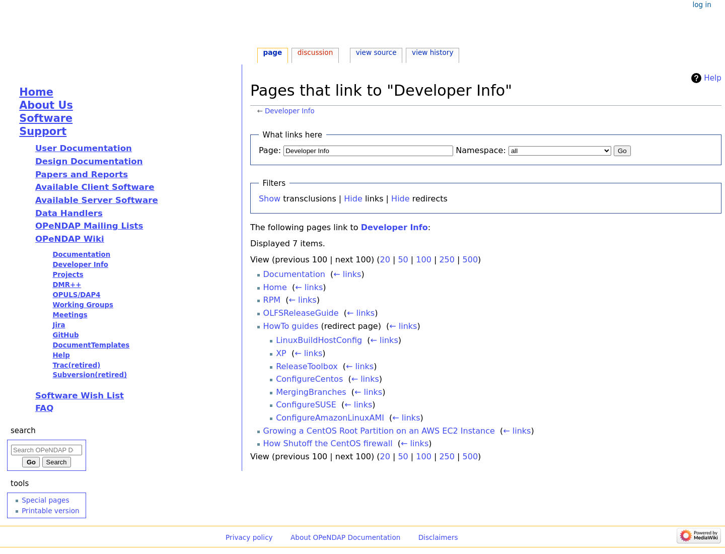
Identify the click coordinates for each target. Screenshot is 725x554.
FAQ (44, 408)
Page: (270, 150)
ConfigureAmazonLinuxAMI (330, 418)
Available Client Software (95, 187)
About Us (46, 105)
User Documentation (83, 148)
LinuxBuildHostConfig (319, 340)
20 (385, 259)
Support (42, 131)
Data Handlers (69, 213)
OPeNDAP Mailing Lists (89, 226)
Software (45, 118)
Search (23, 430)
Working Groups (82, 305)
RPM (272, 300)
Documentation (294, 274)
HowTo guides (291, 326)
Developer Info (290, 111)
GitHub (65, 335)
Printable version (50, 511)
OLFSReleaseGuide (301, 313)
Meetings (69, 315)
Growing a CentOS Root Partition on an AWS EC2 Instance (379, 431)
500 (470, 259)
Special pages (45, 500)
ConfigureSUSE (306, 404)
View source (376, 52)
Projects (67, 275)
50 (403, 259)
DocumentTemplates (90, 345)
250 (447, 259)
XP (281, 353)
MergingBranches (311, 392)
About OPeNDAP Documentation (345, 537)
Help (712, 78)
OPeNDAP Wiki (69, 239)
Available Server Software (96, 200)
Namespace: (481, 150)
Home (275, 287)
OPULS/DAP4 (76, 295)
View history (432, 52)
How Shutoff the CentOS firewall (328, 443)
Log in (701, 5)
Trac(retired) (76, 365)
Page (272, 52)
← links (347, 274)
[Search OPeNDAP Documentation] (46, 450)
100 (423, 259)
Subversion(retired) (89, 375)
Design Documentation (89, 161)
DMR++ (66, 285)
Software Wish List (79, 395)
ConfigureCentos (309, 379)
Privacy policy (249, 537)
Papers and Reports (81, 174)
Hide (353, 198)
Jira (58, 325)
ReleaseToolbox (307, 366)
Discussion (315, 52)
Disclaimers (438, 537)
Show (269, 198)
